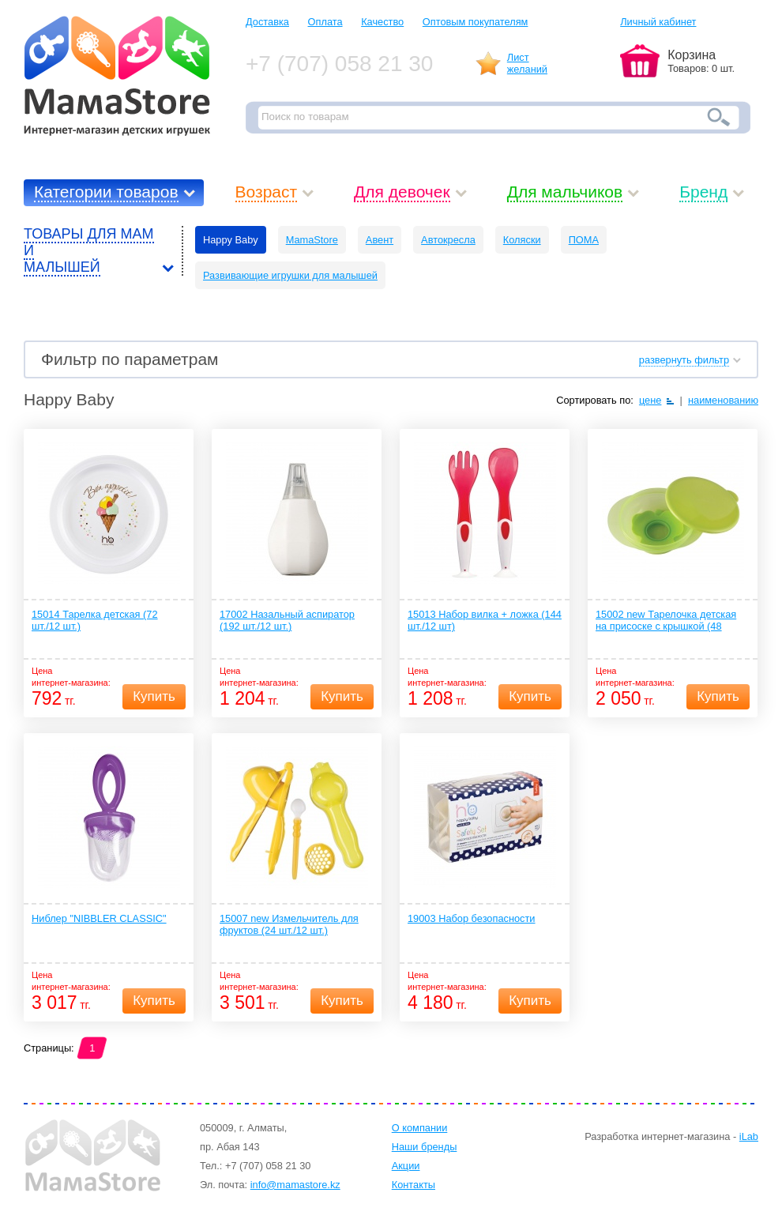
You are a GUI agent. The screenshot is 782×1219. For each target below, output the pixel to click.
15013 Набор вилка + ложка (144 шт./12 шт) (485, 620)
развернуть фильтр (684, 360)
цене (650, 400)
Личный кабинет (658, 22)
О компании (420, 1128)
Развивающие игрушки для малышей (290, 275)
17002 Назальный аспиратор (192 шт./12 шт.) (287, 620)
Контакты (413, 1185)
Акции (406, 1166)
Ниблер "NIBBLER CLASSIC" (99, 918)
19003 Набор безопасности (472, 918)
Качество (382, 22)
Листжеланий (527, 63)
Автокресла (448, 240)
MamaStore (312, 240)
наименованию (723, 400)
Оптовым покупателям (475, 22)
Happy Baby (230, 240)
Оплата (325, 22)
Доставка (267, 22)
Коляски (522, 240)
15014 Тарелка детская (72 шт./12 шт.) (95, 620)
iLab (748, 1136)
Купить (154, 696)
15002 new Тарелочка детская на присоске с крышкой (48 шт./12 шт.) (666, 621)
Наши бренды (424, 1147)
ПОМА (584, 240)
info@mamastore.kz (295, 1185)
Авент (379, 240)
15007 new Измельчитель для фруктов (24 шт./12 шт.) (289, 924)
